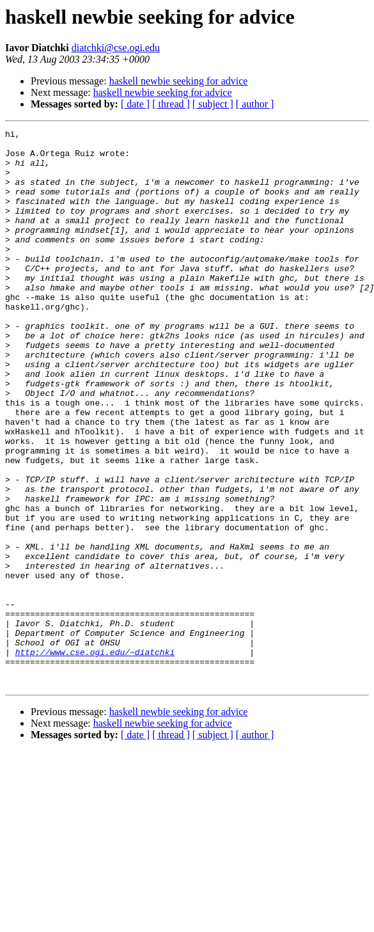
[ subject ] (212, 104)
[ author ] (255, 104)
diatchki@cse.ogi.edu (116, 47)
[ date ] (135, 104)
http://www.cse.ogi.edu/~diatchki (95, 757)
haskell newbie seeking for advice (178, 80)
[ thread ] (171, 104)
